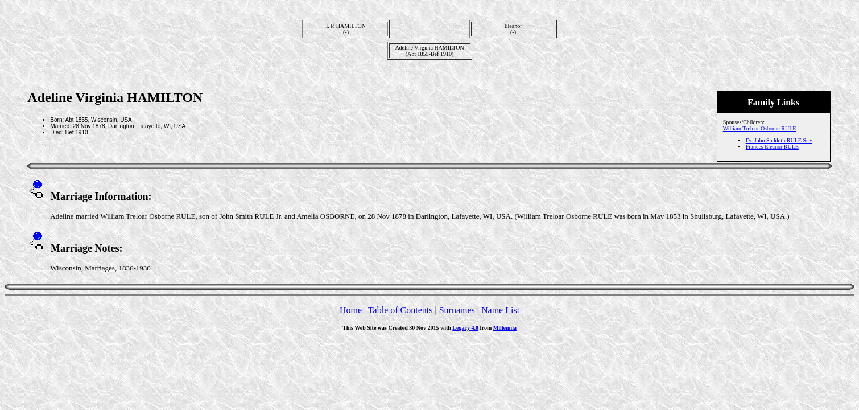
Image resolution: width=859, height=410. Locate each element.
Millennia (505, 328)
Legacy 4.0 (465, 328)
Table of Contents (400, 310)
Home (351, 310)
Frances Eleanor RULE (772, 147)
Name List (500, 310)
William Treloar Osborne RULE (759, 128)
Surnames (457, 310)
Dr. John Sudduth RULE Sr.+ (779, 140)
